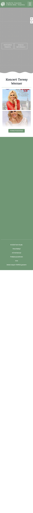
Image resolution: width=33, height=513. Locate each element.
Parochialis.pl (16, 249)
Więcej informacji (20, 46)
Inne (16, 261)
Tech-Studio (19, 245)
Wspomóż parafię (8, 46)
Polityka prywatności (16, 257)
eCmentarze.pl (16, 253)
